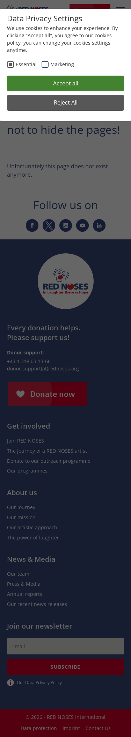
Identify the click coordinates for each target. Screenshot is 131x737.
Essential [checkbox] (26, 64)
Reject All (66, 102)
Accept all (65, 83)
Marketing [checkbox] (62, 64)
